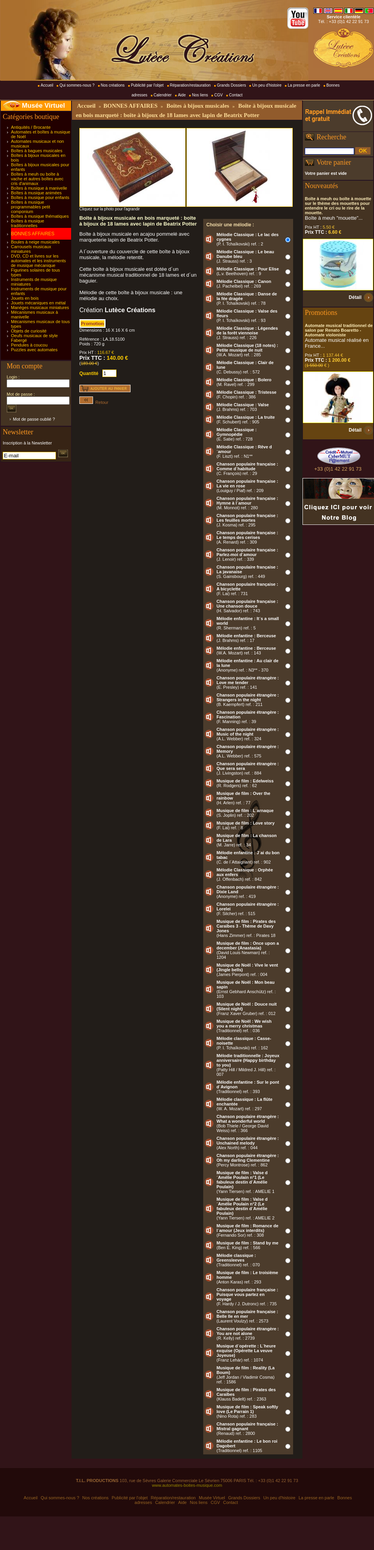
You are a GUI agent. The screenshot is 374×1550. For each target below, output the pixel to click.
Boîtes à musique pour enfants (40, 197)
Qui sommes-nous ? (76, 85)
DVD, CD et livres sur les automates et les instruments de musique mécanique (38, 261)
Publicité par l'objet (147, 85)
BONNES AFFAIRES (32, 233)
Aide (182, 95)
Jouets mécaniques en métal (38, 302)
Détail (355, 297)
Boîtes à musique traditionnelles (27, 223)
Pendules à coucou (29, 345)
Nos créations (113, 85)
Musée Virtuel (43, 105)
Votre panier (334, 162)
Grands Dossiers (231, 85)
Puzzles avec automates (34, 349)
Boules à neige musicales (35, 242)
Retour (93, 402)
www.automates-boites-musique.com (187, 1485)
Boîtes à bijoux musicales (197, 106)
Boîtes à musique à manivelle (39, 188)
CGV (218, 95)
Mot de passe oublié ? (34, 419)
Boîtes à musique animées (36, 192)
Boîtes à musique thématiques (40, 216)
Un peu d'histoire (266, 85)
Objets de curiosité (29, 331)
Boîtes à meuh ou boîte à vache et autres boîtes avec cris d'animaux (37, 179)
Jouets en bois (25, 298)
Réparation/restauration (190, 85)
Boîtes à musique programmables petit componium (30, 207)
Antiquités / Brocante (31, 127)
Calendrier (163, 95)
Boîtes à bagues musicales (36, 150)
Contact (235, 95)
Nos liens (200, 95)
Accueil (47, 85)
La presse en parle (304, 85)
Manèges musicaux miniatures (40, 307)
